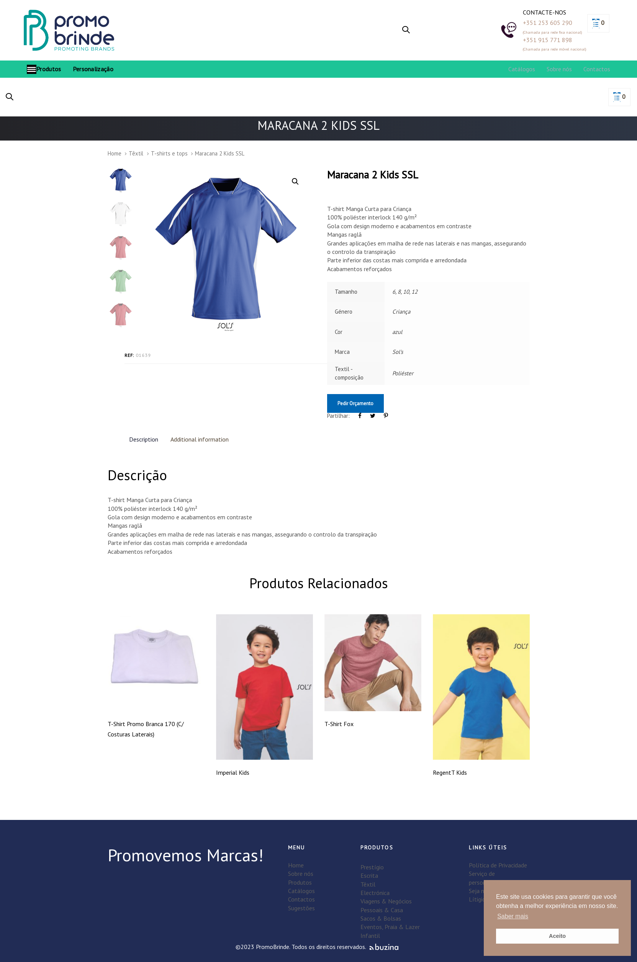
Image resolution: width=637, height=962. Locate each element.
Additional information (199, 439)
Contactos (301, 899)
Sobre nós (300, 873)
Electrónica (375, 893)
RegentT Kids (450, 772)
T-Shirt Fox (339, 724)
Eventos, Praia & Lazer (390, 927)
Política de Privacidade (498, 865)
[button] (406, 30)
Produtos (300, 882)
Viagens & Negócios (386, 901)
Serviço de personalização (488, 878)
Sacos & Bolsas (380, 918)
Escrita (369, 875)
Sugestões (301, 908)
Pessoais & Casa (381, 910)
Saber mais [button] (512, 916)
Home (114, 153)
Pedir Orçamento (355, 403)
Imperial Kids (232, 772)
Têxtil (136, 153)
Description (143, 439)
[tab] (143, 439)
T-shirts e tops (169, 153)
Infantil (370, 935)
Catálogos (301, 891)
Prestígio (372, 867)
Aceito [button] (557, 936)
